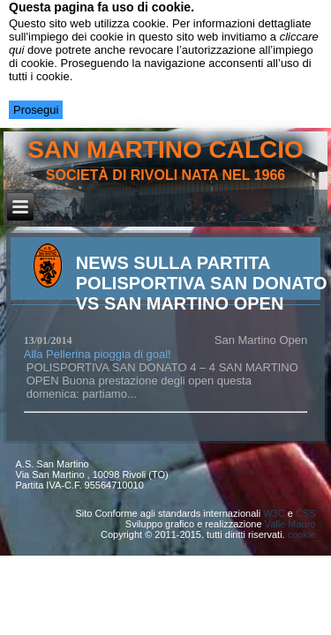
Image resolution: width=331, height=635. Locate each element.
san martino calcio (165, 149)
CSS (306, 513)
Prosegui (35, 109)
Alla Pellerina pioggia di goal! (97, 354)
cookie (302, 534)
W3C (273, 513)
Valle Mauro (290, 524)
